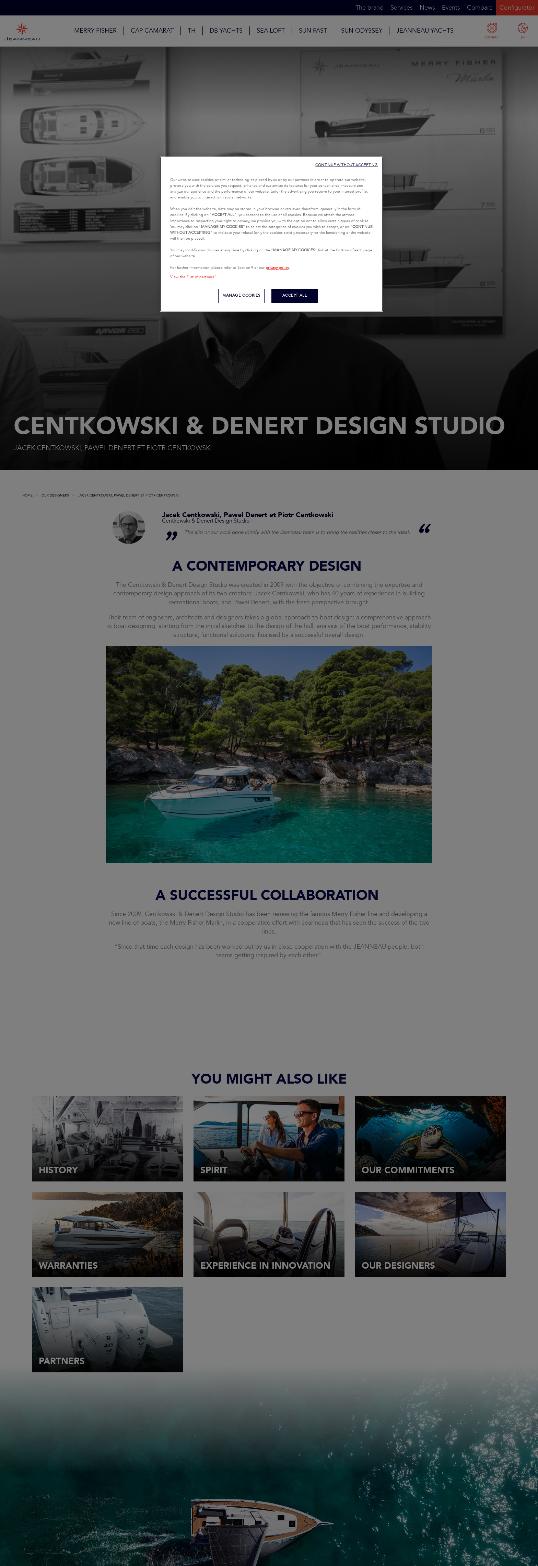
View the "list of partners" (193, 277)
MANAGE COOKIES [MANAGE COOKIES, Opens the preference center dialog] (241, 295)
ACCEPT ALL (294, 295)
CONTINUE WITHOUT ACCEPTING (346, 165)
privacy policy (277, 267)
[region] (271, 234)
